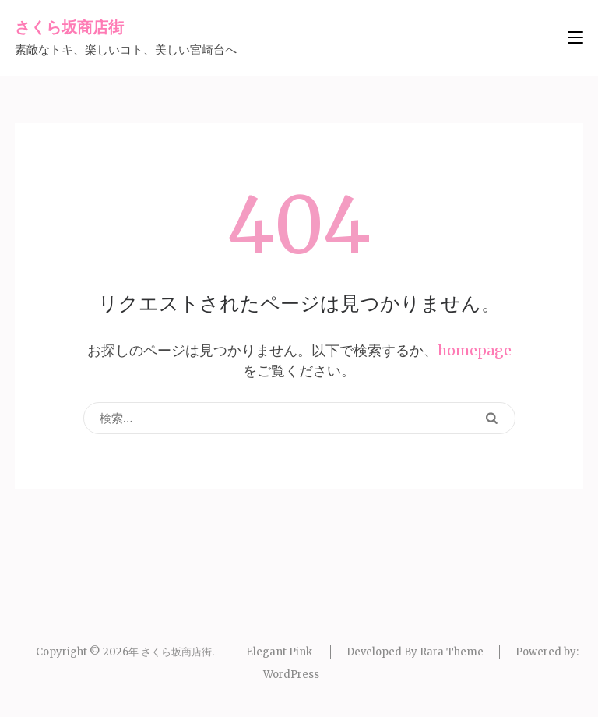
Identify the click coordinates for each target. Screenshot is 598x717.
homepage (475, 350)
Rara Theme (452, 652)
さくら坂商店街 (69, 27)
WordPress (291, 674)
